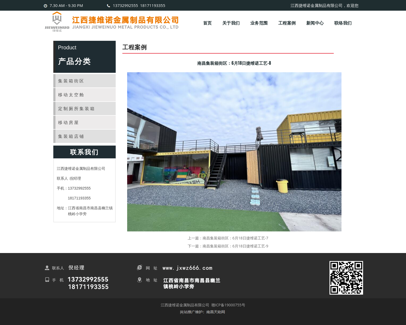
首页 (207, 22)
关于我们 (231, 22)
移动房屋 (68, 122)
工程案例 (287, 22)
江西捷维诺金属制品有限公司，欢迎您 (325, 5)
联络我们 (343, 22)
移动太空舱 (71, 95)
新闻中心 (315, 22)
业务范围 (259, 22)
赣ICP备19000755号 (228, 304)
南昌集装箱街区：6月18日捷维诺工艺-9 (235, 245)
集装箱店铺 (71, 136)
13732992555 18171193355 (135, 5)
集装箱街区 (71, 81)
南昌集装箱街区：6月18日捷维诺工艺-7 (235, 237)
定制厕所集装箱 (76, 108)
